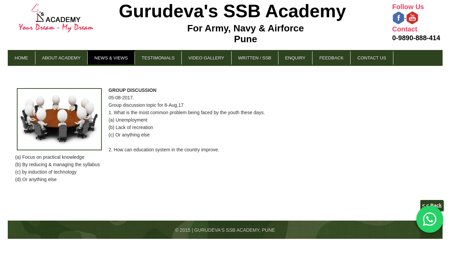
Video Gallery (206, 57)
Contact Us (371, 57)
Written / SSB (254, 57)
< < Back (432, 205)
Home (21, 57)
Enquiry (295, 57)
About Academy (61, 57)
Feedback (331, 57)
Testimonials (158, 57)
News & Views (111, 57)
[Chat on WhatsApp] (429, 219)
